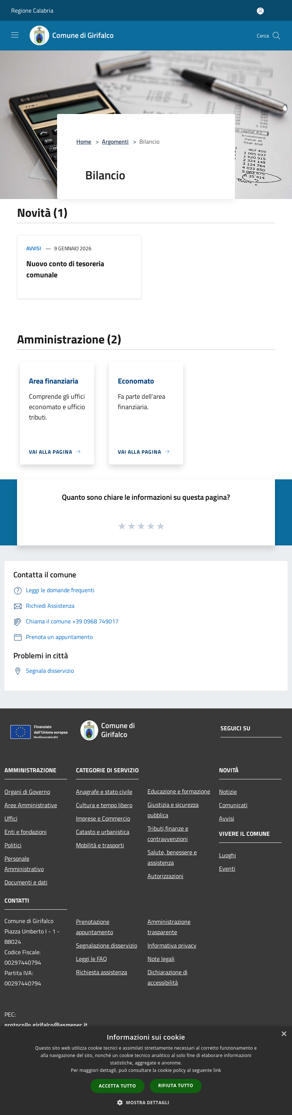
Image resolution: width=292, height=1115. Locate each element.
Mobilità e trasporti (100, 845)
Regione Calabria (32, 10)
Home (83, 141)
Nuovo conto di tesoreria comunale (65, 269)
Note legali (161, 958)
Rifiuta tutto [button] (175, 1085)
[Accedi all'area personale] (260, 11)
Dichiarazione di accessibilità (167, 977)
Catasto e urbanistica (102, 831)
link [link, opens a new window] (217, 1070)
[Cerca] (276, 35)
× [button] (283, 1034)
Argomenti (115, 141)
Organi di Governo (27, 791)
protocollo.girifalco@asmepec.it (45, 1024)
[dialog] (146, 1070)
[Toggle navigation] (14, 34)
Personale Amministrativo (24, 863)
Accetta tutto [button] (117, 1086)
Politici (12, 845)
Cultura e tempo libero (104, 805)
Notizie (228, 791)
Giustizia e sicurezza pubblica (173, 809)
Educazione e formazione (178, 791)
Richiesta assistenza (101, 972)
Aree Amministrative (30, 805)
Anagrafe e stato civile (104, 791)
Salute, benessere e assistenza (172, 857)
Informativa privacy (171, 945)
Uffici (10, 818)
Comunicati (233, 805)
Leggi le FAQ (91, 958)
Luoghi (227, 855)
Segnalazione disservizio (106, 945)
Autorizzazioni (165, 875)
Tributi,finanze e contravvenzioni (167, 833)
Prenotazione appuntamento (94, 926)
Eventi (227, 868)
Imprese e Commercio (103, 818)
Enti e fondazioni (25, 831)
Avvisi (33, 248)
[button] (146, 1102)
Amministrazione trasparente (168, 926)
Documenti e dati (25, 882)
